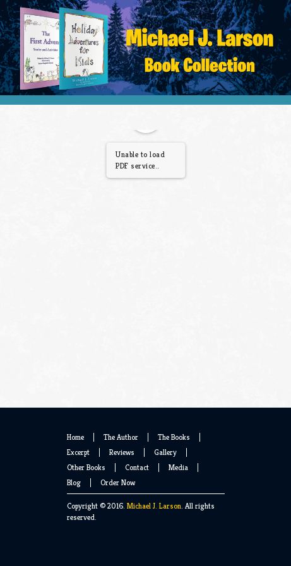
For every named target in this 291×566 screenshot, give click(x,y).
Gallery (165, 452)
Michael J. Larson (154, 505)
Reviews (121, 452)
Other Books (86, 467)
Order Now (117, 482)
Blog (74, 482)
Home (75, 437)
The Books (174, 437)
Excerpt (78, 452)
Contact (137, 467)
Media (178, 467)
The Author (121, 437)
